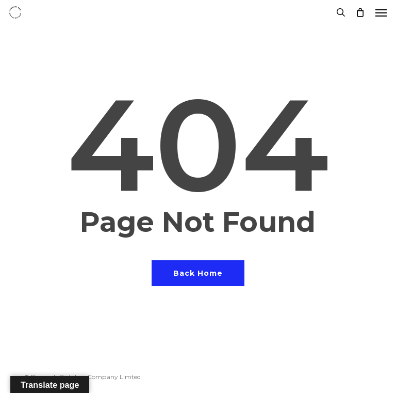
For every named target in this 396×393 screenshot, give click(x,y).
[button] (381, 12)
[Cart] (360, 12)
